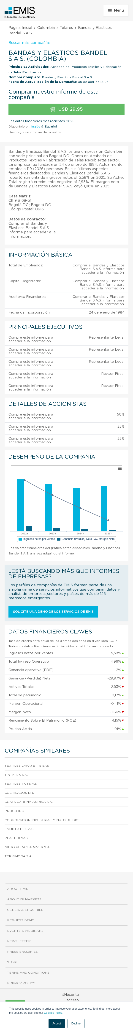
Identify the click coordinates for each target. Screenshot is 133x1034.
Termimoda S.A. (18, 856)
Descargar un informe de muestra (34, 132)
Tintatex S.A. (16, 774)
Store (13, 962)
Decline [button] (76, 1023)
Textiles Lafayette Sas (27, 765)
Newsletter (19, 941)
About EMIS (17, 889)
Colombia (46, 28)
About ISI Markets (24, 899)
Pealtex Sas (16, 838)
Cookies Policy (53, 1012)
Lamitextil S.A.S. (19, 829)
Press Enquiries (22, 951)
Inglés (35, 126)
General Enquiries (25, 909)
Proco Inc (14, 811)
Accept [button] (56, 1023)
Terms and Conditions (28, 972)
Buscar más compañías (29, 43)
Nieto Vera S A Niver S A (27, 847)
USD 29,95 (66, 109)
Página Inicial (20, 28)
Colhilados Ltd (19, 792)
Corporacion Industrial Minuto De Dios (43, 820)
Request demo (21, 920)
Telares (66, 28)
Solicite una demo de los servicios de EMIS (53, 611)
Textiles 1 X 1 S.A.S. (21, 783)
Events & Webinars (25, 930)
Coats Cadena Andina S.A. (29, 802)
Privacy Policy (21, 983)
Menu (116, 10)
